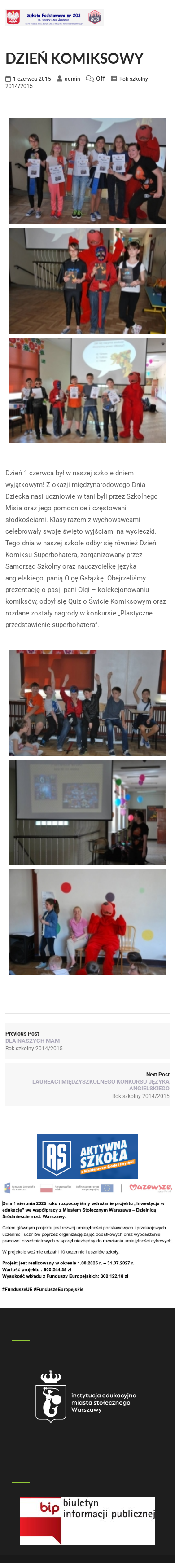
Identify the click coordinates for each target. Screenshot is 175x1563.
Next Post (87, 1081)
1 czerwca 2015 (32, 79)
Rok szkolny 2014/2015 (34, 1048)
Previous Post (87, 1037)
